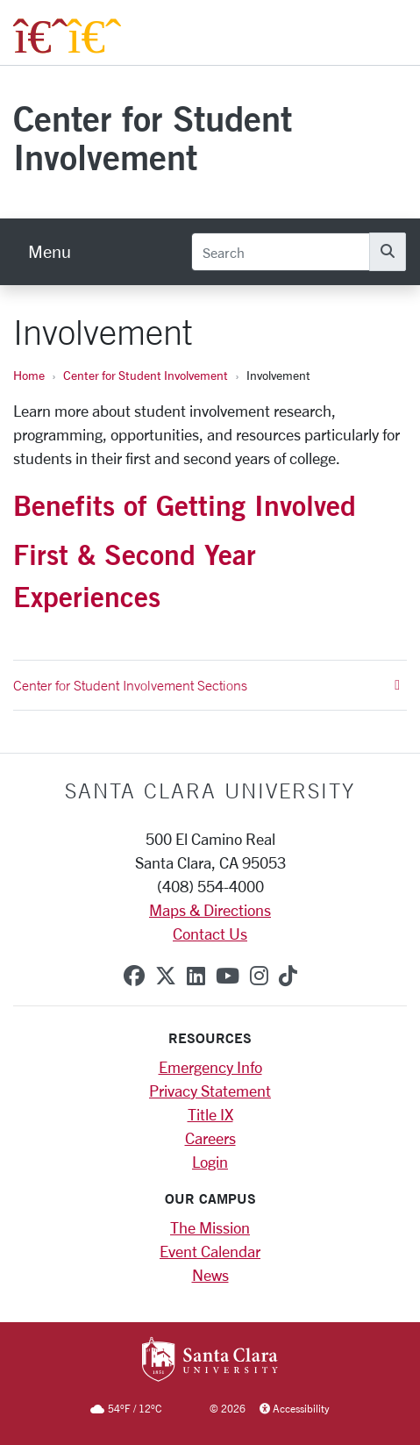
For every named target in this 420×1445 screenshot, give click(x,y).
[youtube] (227, 975)
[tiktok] (288, 975)
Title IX (210, 1114)
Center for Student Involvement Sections (206, 685)
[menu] (49, 252)
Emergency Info (210, 1067)
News (210, 1275)
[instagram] (259, 975)
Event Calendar (210, 1251)
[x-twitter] (165, 975)
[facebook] (134, 975)
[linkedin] (196, 975)
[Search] (280, 251)
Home (29, 375)
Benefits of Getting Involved (184, 505)
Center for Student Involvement (152, 137)
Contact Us (210, 933)
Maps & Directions (210, 910)
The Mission (210, 1227)
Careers (210, 1138)
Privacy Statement (210, 1090)
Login (210, 1161)
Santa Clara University (210, 790)
